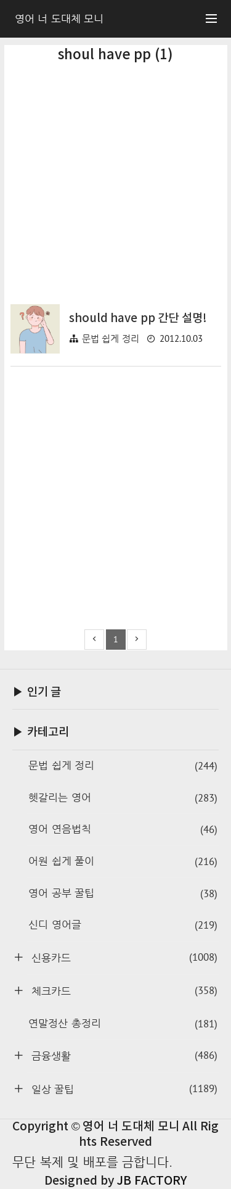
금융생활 (122, 1055)
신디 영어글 (122, 925)
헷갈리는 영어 (122, 798)
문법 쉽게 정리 (110, 338)
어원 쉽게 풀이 (122, 861)
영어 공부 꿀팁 (122, 893)
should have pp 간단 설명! (138, 318)
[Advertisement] (115, 176)
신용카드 (122, 957)
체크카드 (122, 990)
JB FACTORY (151, 1181)
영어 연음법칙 (122, 829)
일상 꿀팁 (122, 1088)
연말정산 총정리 (122, 1024)
